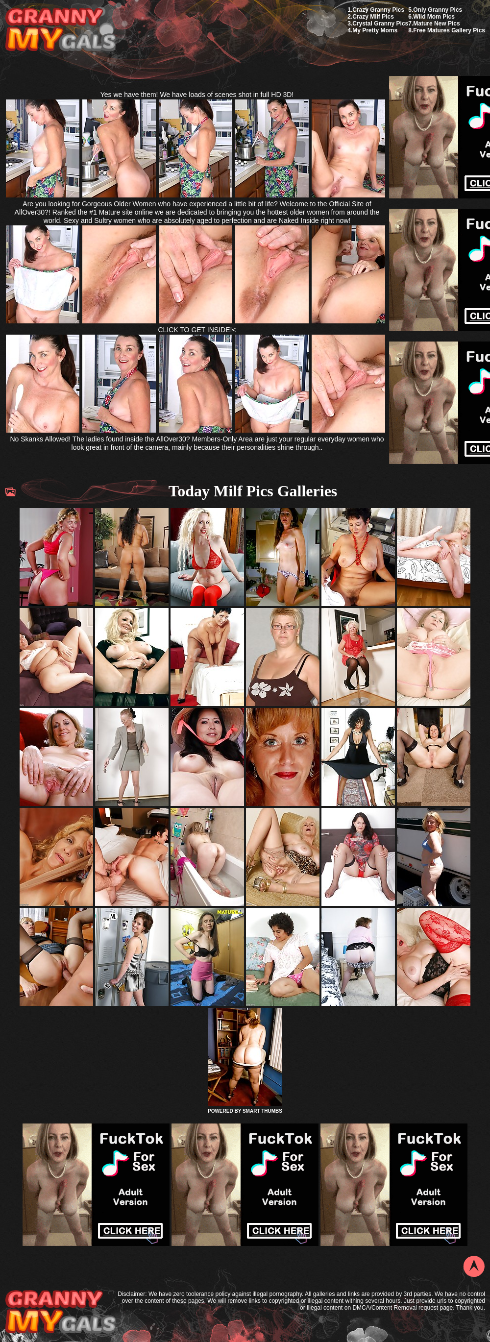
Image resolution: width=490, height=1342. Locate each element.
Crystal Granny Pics (380, 23)
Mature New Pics (436, 23)
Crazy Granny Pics (378, 9)
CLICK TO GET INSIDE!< (197, 330)
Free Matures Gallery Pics (449, 30)
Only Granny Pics (437, 9)
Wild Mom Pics (434, 16)
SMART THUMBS (262, 1111)
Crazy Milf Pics (373, 16)
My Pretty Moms (374, 30)
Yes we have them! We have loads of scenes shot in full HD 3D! (197, 94)
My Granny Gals (60, 30)
